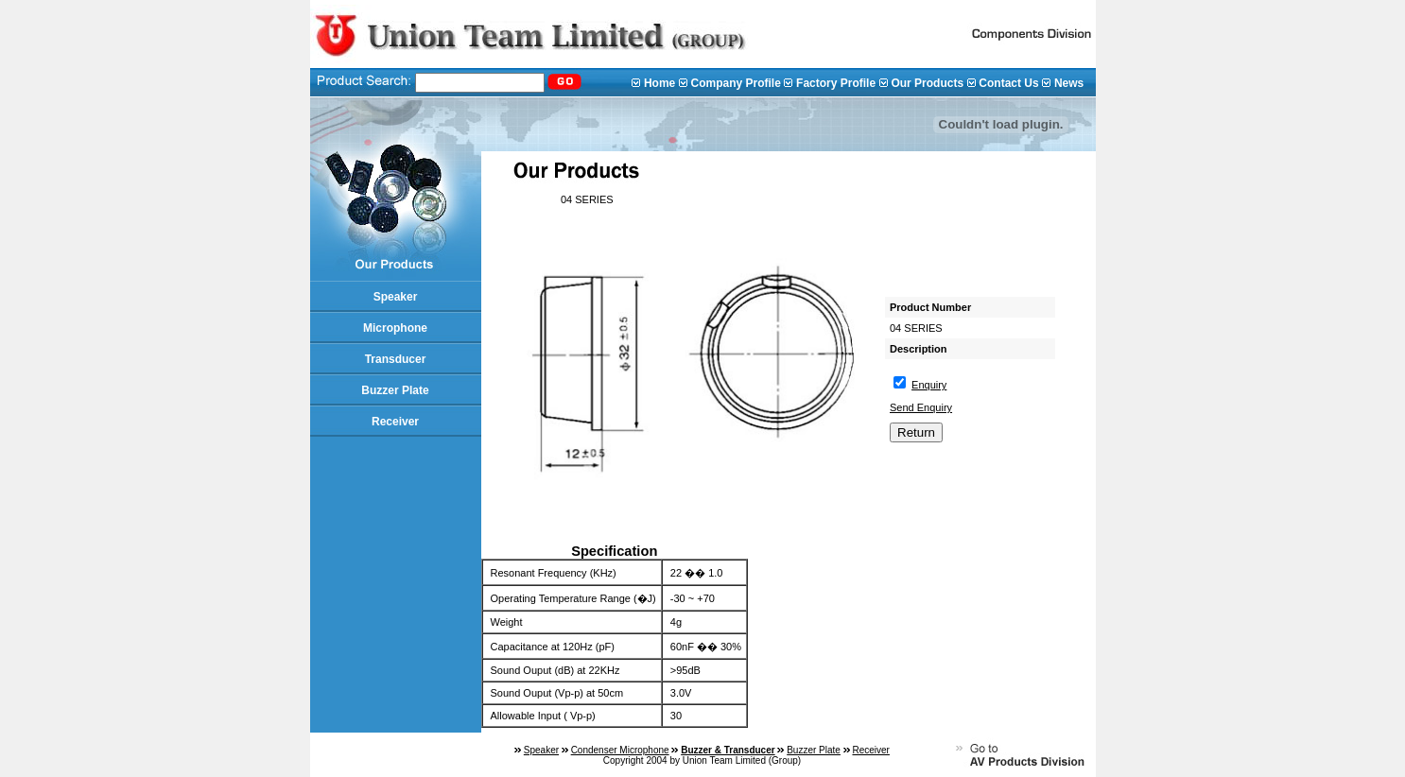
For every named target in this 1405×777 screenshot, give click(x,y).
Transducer (395, 359)
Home (659, 83)
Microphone (395, 328)
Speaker (395, 296)
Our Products (927, 83)
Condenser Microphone (620, 750)
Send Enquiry (921, 407)
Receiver (395, 421)
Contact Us (1008, 83)
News (1069, 83)
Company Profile (735, 83)
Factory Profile (836, 83)
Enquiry (928, 384)
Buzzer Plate (394, 390)
